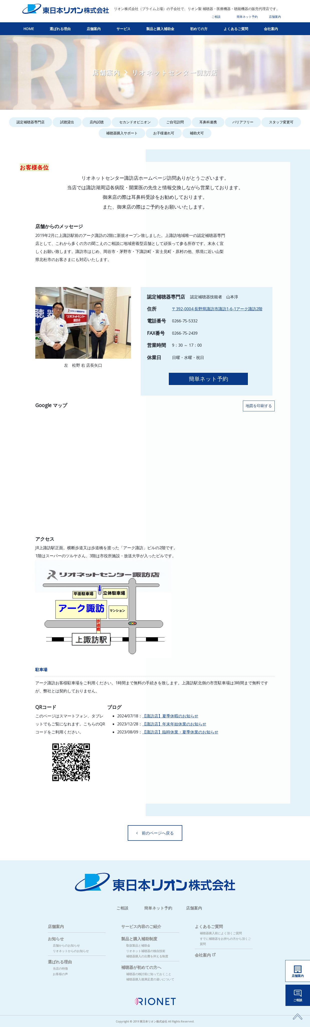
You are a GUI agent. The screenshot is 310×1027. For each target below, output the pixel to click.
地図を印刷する (259, 405)
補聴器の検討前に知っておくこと (148, 974)
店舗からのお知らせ (66, 945)
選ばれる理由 (60, 28)
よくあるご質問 (236, 28)
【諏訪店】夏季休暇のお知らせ (170, 716)
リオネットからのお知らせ (71, 951)
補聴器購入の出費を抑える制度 (147, 956)
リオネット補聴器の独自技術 (145, 951)
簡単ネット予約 (247, 17)
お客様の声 (60, 974)
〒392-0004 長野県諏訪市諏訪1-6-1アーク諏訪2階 (217, 309)
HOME (28, 28)
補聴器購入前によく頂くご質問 (221, 933)
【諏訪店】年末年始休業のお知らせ (174, 724)
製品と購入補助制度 (139, 939)
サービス (123, 28)
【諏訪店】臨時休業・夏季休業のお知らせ (180, 732)
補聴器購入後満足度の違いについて (150, 979)
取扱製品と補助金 (138, 945)
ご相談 (216, 17)
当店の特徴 (60, 968)
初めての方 (199, 28)
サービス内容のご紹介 (141, 926)
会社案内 (271, 28)
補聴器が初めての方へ (141, 967)
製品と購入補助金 (160, 28)
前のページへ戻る (155, 833)
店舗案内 (275, 17)
